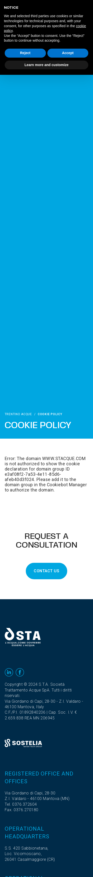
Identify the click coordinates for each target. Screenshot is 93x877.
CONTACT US (46, 571)
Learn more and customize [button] (46, 65)
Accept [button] (68, 53)
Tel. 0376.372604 (21, 804)
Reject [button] (25, 53)
